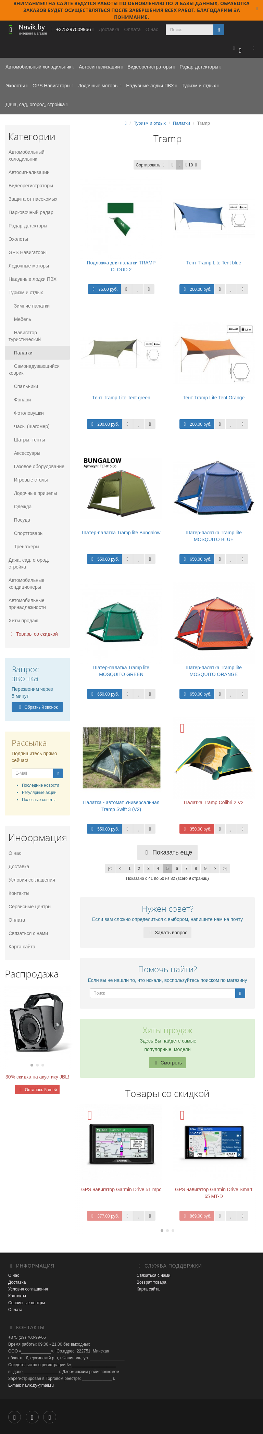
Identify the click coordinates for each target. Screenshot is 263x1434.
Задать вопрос (168, 932)
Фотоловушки (25, 413)
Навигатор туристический (24, 336)
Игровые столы (27, 480)
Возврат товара (151, 1282)
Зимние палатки (28, 306)
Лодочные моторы (99, 85)
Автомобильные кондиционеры (26, 583)
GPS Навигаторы (53, 85)
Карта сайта (21, 946)
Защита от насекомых (32, 199)
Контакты (18, 893)
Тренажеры (23, 546)
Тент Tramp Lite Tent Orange (214, 397)
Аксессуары (24, 453)
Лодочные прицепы (32, 493)
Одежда (19, 506)
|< (110, 868)
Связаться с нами (28, 933)
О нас (152, 29)
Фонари (19, 399)
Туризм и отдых (200, 85)
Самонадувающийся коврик (33, 369)
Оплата (132, 29)
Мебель (19, 319)
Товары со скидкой (33, 634)
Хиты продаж (23, 620)
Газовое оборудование (36, 466)
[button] (237, 48)
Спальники (23, 386)
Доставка (109, 29)
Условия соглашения (31, 880)
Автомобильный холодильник (39, 67)
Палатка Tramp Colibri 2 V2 (213, 802)
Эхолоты (16, 85)
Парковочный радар (30, 212)
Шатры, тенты (26, 439)
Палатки (20, 353)
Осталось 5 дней (37, 1089)
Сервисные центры (29, 906)
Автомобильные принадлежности (27, 604)
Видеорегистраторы (151, 67)
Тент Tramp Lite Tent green (121, 397)
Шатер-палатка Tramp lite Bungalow (121, 532)
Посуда (19, 520)
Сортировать (151, 165)
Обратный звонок (37, 707)
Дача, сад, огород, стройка (36, 104)
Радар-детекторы (200, 67)
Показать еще (167, 852)
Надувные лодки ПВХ (151, 85)
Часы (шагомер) (28, 426)
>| (225, 868)
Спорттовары (25, 533)
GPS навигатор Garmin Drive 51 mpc (121, 1189)
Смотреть (167, 1062)
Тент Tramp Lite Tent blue (213, 262)
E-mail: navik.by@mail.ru (31, 1385)
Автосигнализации (101, 67)
